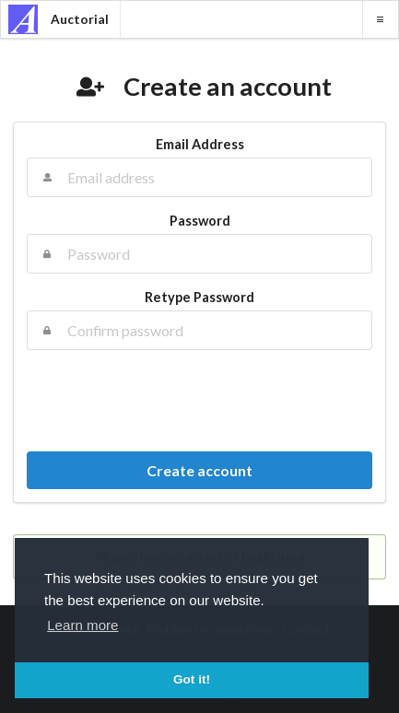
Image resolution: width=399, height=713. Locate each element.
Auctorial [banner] (58, 19)
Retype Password (199, 297)
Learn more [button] (82, 625)
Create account (199, 470)
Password (200, 220)
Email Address (200, 144)
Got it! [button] (191, 679)
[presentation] (200, 401)
